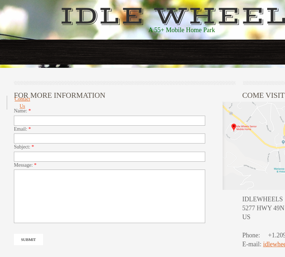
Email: (22, 129)
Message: (25, 165)
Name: (22, 111)
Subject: (24, 147)
